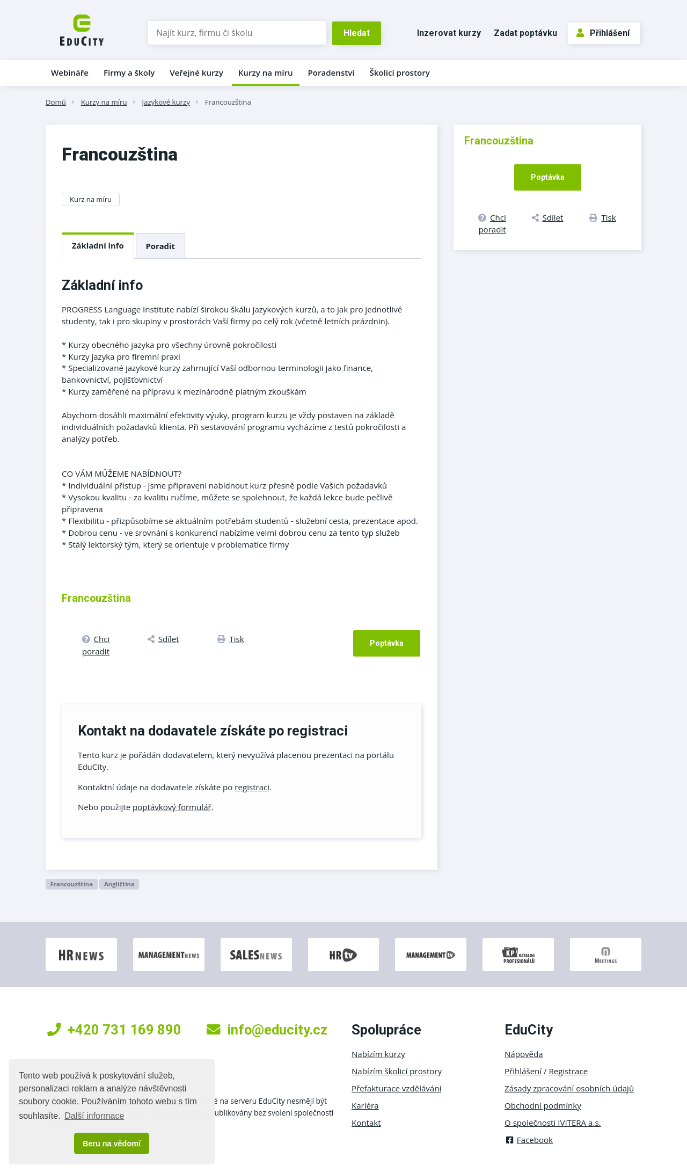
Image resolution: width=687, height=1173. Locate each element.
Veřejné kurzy (196, 72)
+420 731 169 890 (114, 1030)
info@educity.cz (267, 1030)
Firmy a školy (129, 72)
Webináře (70, 72)
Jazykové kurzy (165, 102)
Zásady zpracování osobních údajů (569, 1088)
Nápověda (524, 1053)
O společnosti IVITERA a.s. (553, 1122)
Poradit (160, 246)
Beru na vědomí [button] (112, 1143)
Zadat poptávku (525, 33)
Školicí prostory (399, 72)
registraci (252, 787)
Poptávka (387, 643)
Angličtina (119, 884)
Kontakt (366, 1122)
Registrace (568, 1071)
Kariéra (365, 1105)
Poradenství (331, 72)
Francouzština (228, 102)
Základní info (98, 245)
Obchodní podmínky (543, 1105)
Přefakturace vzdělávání (396, 1088)
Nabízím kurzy (378, 1053)
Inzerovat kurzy (449, 33)
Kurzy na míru (265, 72)
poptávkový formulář (172, 807)
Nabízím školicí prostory (397, 1071)
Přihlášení (603, 33)
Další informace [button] (94, 1115)
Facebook (529, 1139)
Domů (56, 102)
